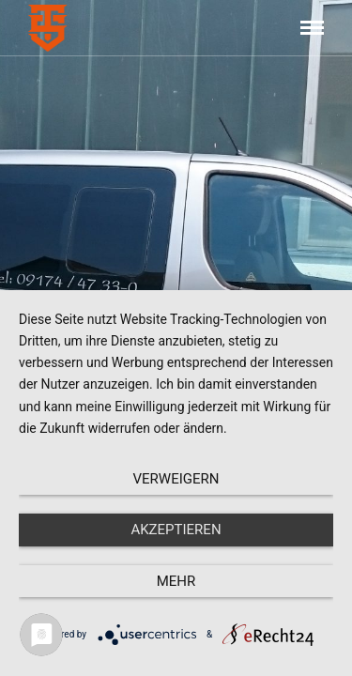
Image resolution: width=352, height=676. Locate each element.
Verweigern (176, 478)
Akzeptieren (175, 529)
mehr (176, 581)
